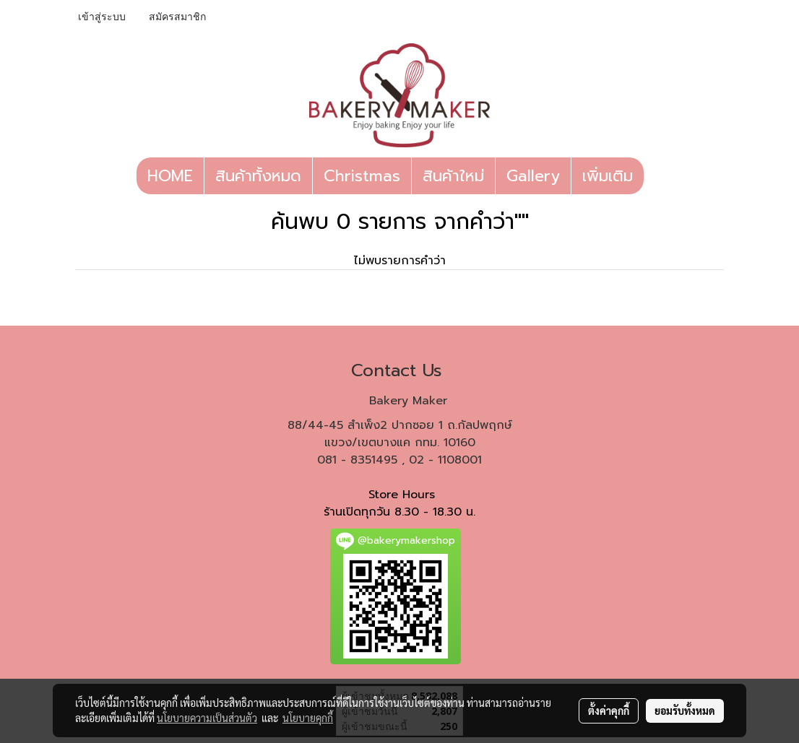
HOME (170, 176)
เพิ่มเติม (607, 176)
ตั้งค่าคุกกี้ (608, 710)
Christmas (362, 176)
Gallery (533, 176)
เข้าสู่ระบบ (102, 17)
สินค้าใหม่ (453, 176)
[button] (656, 176)
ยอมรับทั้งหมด (685, 710)
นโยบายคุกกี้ (307, 717)
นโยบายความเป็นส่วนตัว (207, 717)
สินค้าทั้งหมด (258, 176)
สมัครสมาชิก (177, 17)
